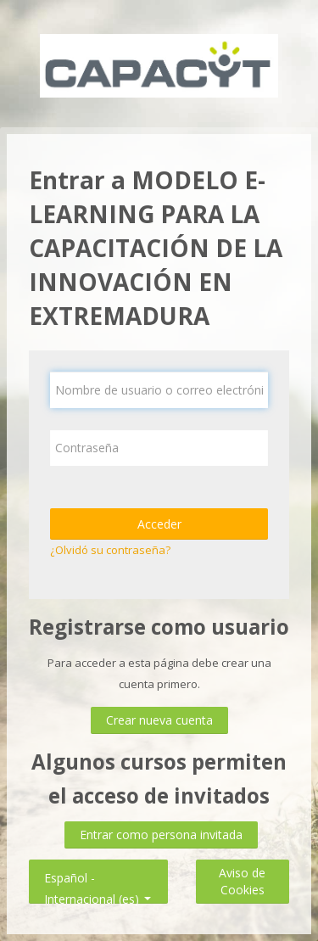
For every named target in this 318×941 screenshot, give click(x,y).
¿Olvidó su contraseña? (110, 549)
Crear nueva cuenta (159, 720)
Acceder (159, 524)
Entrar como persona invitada (161, 834)
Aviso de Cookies (242, 881)
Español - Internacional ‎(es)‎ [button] (97, 874)
